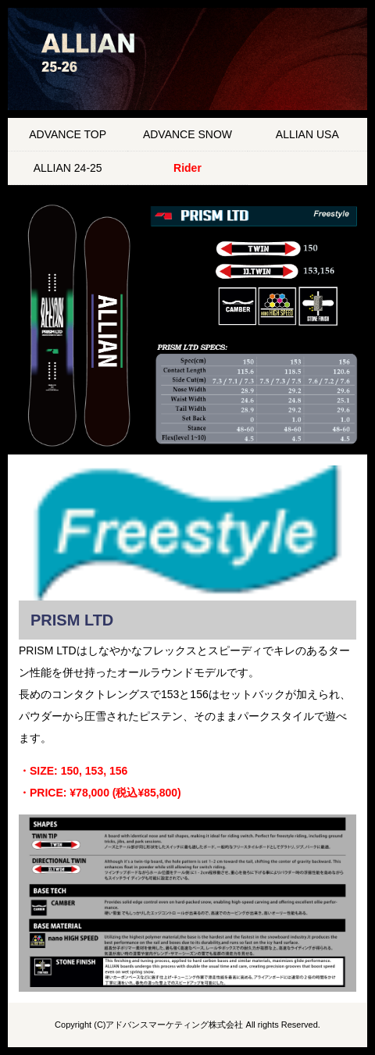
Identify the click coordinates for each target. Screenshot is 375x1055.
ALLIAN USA (307, 134)
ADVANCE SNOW (187, 134)
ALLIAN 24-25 (68, 168)
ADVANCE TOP (67, 134)
